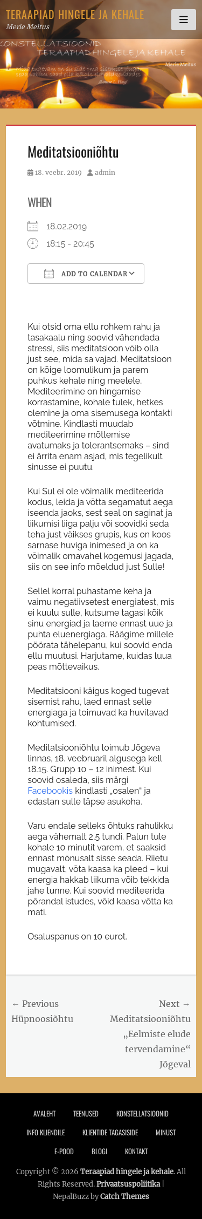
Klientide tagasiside (110, 1132)
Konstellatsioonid (142, 1113)
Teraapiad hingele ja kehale (75, 14)
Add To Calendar (86, 273)
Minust (166, 1132)
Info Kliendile (45, 1132)
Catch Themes (124, 1196)
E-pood (64, 1151)
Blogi (99, 1151)
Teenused (86, 1113)
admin (105, 172)
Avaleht (44, 1113)
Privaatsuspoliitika (128, 1184)
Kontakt (136, 1151)
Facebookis (50, 791)
